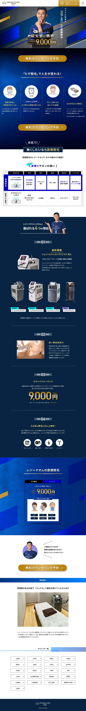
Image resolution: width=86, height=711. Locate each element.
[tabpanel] (43, 609)
